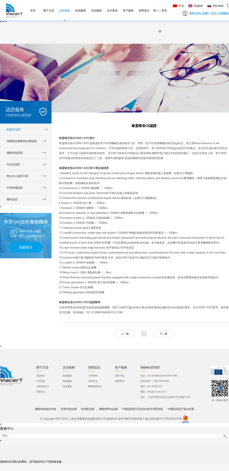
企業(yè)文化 (42, 386)
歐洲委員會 (87, 408)
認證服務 (67, 375)
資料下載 (119, 375)
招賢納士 (40, 391)
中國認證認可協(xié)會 (181, 408)
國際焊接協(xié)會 (45, 408)
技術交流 (92, 381)
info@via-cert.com (156, 391)
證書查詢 (119, 381)
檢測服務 (67, 381)
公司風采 (40, 381)
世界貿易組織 (69, 408)
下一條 (163, 333)
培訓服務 (67, 386)
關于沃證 (42, 367)
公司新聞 (92, 375)
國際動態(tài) (95, 386)
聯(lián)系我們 (150, 367)
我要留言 (26, 247)
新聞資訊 (94, 367)
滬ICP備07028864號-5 (131, 418)
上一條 (125, 333)
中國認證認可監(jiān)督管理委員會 (142, 408)
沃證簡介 (40, 375)
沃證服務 (69, 367)
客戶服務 (121, 367)
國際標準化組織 (108, 408)
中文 (181, 5)
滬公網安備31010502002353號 (163, 418)
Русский (218, 5)
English (198, 5)
